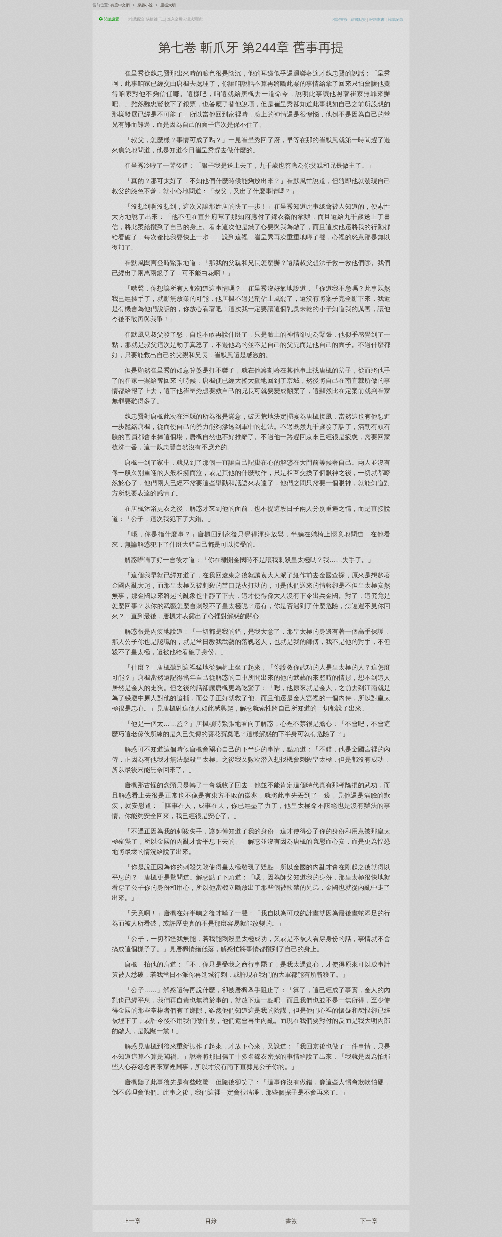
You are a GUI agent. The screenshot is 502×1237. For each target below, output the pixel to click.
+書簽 (289, 1221)
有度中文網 (120, 5)
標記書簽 (340, 19)
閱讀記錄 (395, 19)
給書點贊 (358, 19)
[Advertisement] (251, 1147)
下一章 (368, 1221)
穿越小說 (145, 5)
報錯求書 (377, 19)
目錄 (211, 1221)
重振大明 (168, 5)
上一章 (132, 1221)
